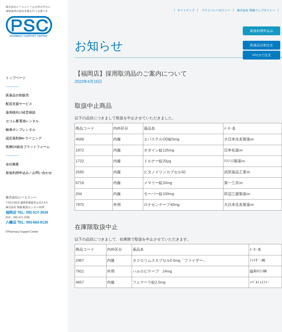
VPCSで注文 (261, 55)
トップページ (16, 78)
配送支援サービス (19, 104)
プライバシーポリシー (216, 10)
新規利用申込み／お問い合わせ (29, 173)
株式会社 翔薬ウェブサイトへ (256, 10)
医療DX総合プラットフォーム (28, 147)
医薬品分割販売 (17, 95)
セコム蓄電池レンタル (22, 121)
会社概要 (12, 164)
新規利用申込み (261, 31)
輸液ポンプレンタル (20, 129)
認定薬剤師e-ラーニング (24, 138)
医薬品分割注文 (261, 45)
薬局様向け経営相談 (20, 112)
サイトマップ (186, 10)
